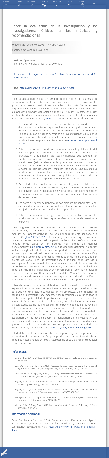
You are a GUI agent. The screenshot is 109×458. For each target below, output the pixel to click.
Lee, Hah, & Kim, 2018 (43, 246)
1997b (42, 237)
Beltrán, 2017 (52, 118)
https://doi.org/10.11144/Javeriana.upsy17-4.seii (47, 87)
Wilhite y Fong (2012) (81, 327)
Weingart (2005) (58, 327)
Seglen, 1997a (30, 237)
